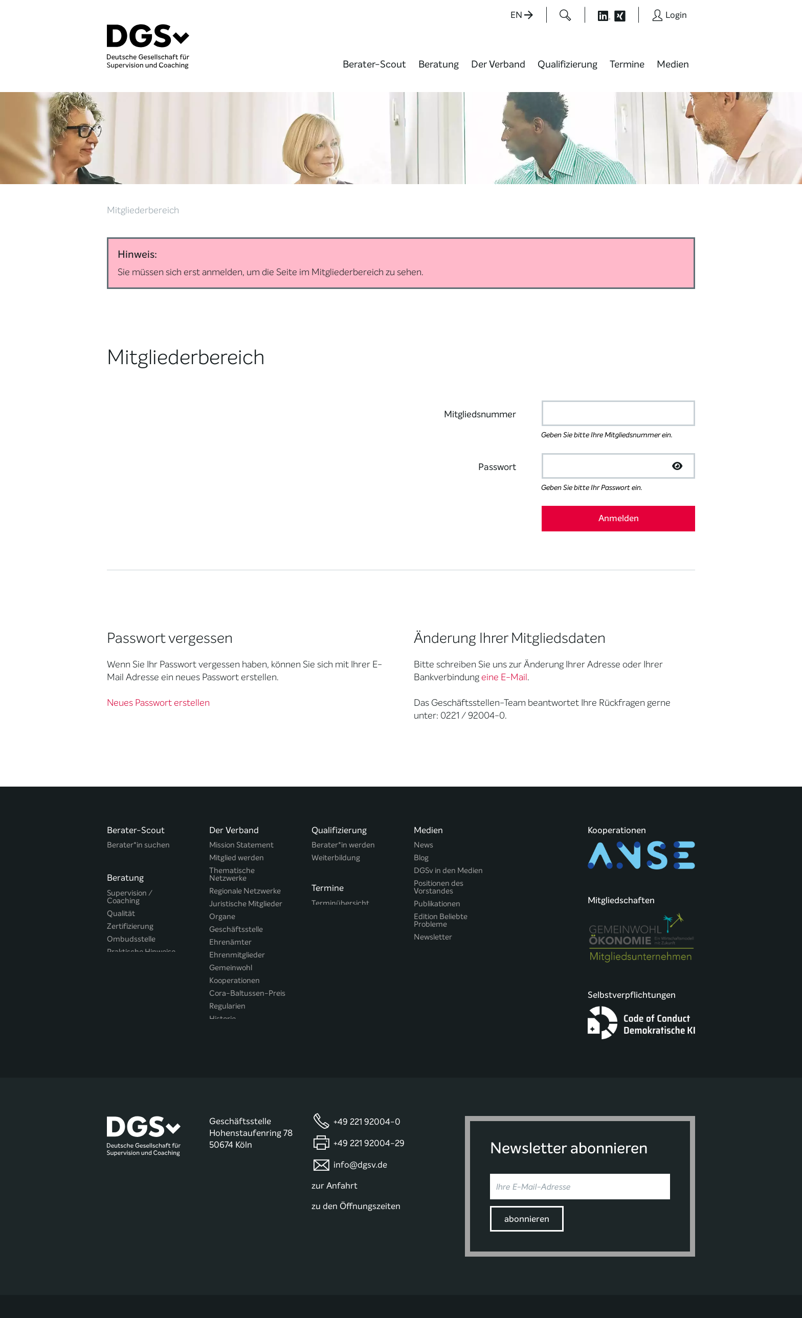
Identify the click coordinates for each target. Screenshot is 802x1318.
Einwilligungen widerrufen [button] (663, 1288)
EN (521, 15)
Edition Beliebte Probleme (440, 870)
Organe (222, 866)
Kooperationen (234, 930)
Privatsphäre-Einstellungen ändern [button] (480, 1288)
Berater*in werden (343, 795)
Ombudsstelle (131, 886)
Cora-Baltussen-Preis (247, 943)
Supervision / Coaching (129, 844)
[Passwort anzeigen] (677, 416)
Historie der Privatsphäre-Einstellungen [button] (577, 1288)
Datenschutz (624, 1279)
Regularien (227, 956)
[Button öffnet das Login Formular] (669, 15)
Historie (222, 969)
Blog (421, 808)
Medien (673, 64)
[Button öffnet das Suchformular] (565, 15)
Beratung (438, 64)
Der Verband (498, 64)
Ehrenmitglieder (237, 905)
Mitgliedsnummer (480, 364)
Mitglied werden (236, 808)
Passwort (497, 417)
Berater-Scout (374, 64)
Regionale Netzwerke (245, 841)
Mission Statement (241, 795)
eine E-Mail (504, 627)
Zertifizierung (130, 873)
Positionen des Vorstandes (438, 837)
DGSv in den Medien (448, 820)
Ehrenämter (230, 892)
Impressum (675, 1279)
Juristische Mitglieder (245, 854)
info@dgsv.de (360, 1119)
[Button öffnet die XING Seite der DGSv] (625, 15)
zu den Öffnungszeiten (355, 1160)
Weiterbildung (335, 808)
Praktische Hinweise (141, 899)
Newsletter (433, 887)
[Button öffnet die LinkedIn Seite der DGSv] (598, 15)
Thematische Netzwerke (232, 824)
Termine (627, 64)
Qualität (121, 860)
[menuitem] (374, 70)
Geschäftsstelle (236, 879)
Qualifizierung (567, 64)
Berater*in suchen (138, 795)
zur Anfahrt (334, 1139)
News (423, 795)
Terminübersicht (340, 853)
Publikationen (437, 854)
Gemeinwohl (230, 918)
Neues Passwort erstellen (158, 652)
